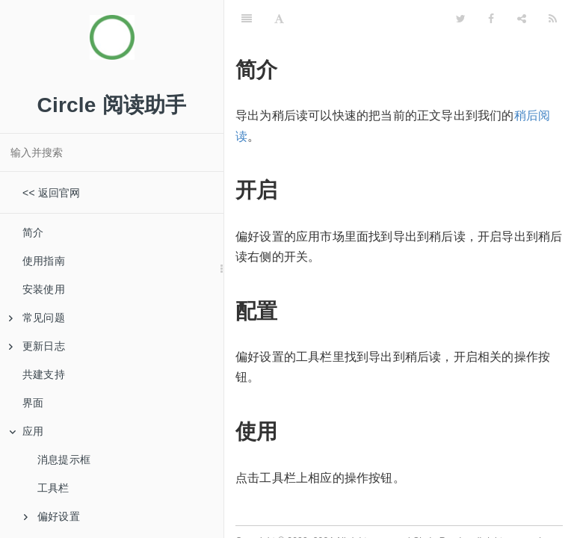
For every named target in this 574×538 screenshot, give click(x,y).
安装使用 (43, 289)
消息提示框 (63, 460)
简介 (32, 232)
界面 (32, 403)
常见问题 (37, 318)
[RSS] (552, 18)
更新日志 (37, 346)
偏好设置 (52, 516)
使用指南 (43, 261)
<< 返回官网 (51, 193)
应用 (26, 431)
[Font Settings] (279, 18)
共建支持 (43, 374)
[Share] (521, 18)
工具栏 (53, 488)
